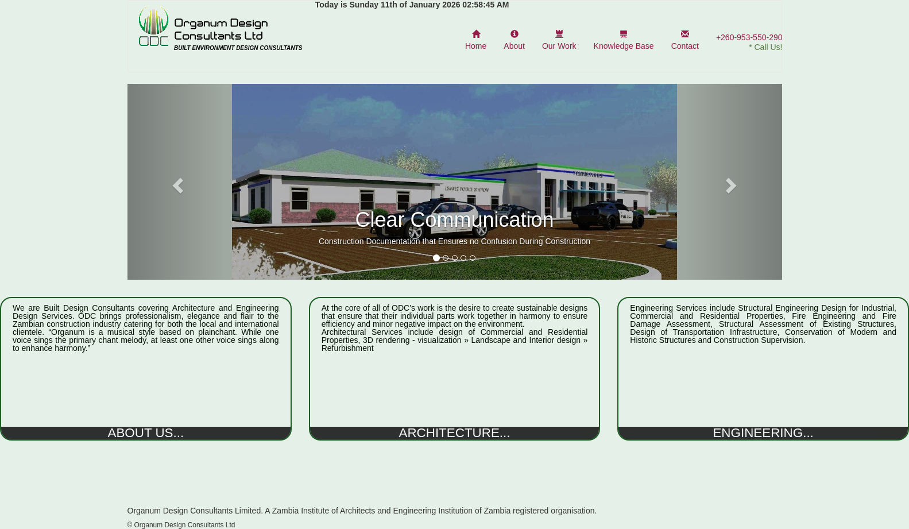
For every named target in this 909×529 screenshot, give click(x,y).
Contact (685, 40)
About (514, 40)
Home (475, 40)
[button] (176, 182)
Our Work (559, 40)
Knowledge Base (624, 40)
